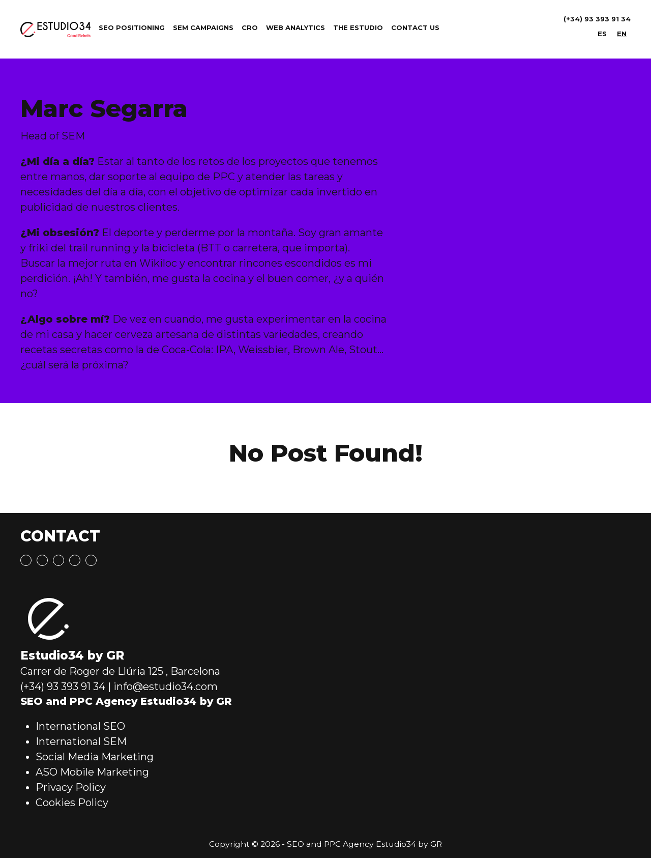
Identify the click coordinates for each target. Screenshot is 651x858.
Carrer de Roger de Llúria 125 (91, 671)
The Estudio (358, 27)
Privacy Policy (71, 787)
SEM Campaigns (203, 27)
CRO (250, 27)
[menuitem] (602, 34)
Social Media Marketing (95, 757)
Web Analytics (295, 27)
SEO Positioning (132, 27)
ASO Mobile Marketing (92, 772)
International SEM (81, 741)
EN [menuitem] (622, 34)
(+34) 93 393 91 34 (597, 19)
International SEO (80, 726)
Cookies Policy (72, 802)
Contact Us (415, 27)
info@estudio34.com (165, 686)
